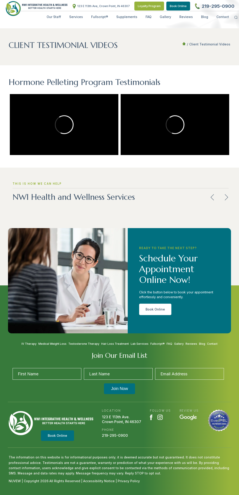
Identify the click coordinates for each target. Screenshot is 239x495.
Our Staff (54, 17)
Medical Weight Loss (52, 343)
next (226, 197)
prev (212, 197)
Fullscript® (99, 17)
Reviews (186, 17)
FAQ (148, 17)
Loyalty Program (149, 6)
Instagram (160, 417)
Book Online (178, 6)
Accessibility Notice (99, 481)
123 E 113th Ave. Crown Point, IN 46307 (121, 419)
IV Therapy (29, 343)
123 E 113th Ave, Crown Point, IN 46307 (103, 6)
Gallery (165, 17)
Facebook (151, 417)
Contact (222, 17)
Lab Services (140, 343)
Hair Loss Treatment (115, 343)
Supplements (126, 17)
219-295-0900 (218, 6)
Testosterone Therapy (83, 343)
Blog (204, 17)
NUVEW (15, 481)
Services (76, 17)
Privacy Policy (129, 481)
